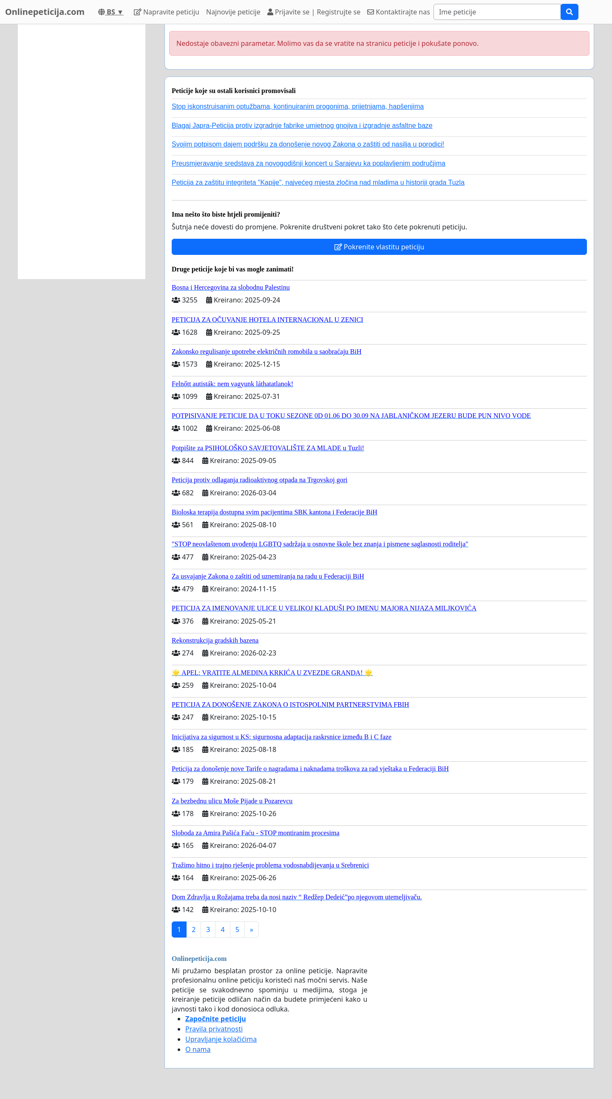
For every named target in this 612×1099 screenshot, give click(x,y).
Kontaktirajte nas (398, 12)
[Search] (497, 12)
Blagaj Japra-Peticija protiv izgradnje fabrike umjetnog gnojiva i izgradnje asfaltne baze (302, 125)
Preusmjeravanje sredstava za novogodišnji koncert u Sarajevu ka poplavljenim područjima (308, 163)
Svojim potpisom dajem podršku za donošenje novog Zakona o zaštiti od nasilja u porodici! (308, 144)
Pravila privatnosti (214, 1029)
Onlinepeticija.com (45, 11)
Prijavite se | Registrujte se (313, 12)
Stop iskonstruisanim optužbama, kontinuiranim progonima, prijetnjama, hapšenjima (298, 106)
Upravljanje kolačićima (221, 1039)
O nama (197, 1049)
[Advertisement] (81, 151)
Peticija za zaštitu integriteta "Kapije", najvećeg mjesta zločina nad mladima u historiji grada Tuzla (318, 182)
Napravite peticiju (166, 12)
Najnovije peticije (233, 12)
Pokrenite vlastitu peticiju (379, 246)
